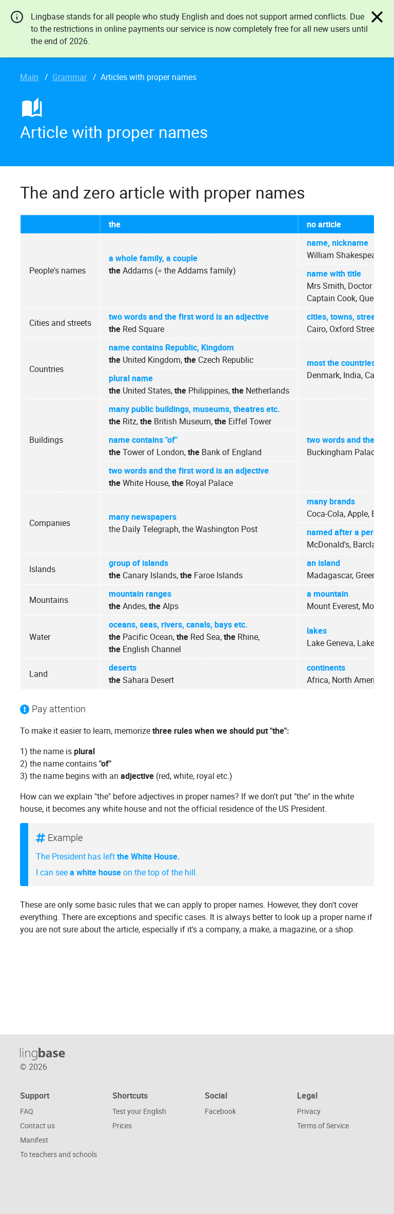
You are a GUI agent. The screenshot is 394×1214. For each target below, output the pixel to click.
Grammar (69, 77)
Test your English (139, 1111)
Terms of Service (323, 1125)
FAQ (26, 1111)
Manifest (34, 1140)
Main (29, 77)
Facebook (220, 1111)
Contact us (37, 1125)
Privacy (309, 1111)
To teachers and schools (58, 1154)
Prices (122, 1125)
